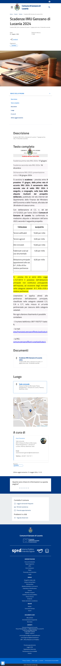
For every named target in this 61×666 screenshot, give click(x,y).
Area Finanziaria (20, 438)
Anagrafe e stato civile (29, 580)
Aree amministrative (30, 562)
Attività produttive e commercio (30, 586)
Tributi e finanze (30, 597)
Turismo (30, 590)
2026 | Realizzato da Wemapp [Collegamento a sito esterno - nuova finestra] (30, 665)
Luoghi (29, 574)
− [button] (15, 402)
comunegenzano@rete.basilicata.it (30, 637)
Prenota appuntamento (30, 645)
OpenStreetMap (44, 425)
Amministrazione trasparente (29, 620)
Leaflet (38, 425)
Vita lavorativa (29, 584)
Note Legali (34, 660)
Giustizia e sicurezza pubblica (29, 595)
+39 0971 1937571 (29, 633)
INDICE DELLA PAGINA (17, 93)
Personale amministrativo (29, 572)
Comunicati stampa (30, 608)
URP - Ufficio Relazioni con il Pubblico (29, 640)
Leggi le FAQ (30, 647)
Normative (29, 622)
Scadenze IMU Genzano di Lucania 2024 (33, 14)
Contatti (29, 625)
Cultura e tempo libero (29, 582)
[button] (49, 2)
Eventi (29, 611)
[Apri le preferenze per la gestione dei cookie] (3, 663)
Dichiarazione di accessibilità (30, 651)
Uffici (29, 566)
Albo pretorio (30, 618)
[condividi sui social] (14, 39)
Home (11, 14)
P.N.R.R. (30, 653)
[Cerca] (49, 7)
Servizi (30, 577)
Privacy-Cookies (26, 660)
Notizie (20, 14)
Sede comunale (24, 384)
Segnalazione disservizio (30, 649)
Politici (29, 570)
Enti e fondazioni (30, 568)
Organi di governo (29, 564)
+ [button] (15, 399)
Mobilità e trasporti (29, 592)
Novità (15, 14)
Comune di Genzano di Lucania (31, 7)
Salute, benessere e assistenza (30, 601)
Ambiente (29, 599)
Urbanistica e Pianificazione (30, 588)
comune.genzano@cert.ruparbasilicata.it (29, 635)
